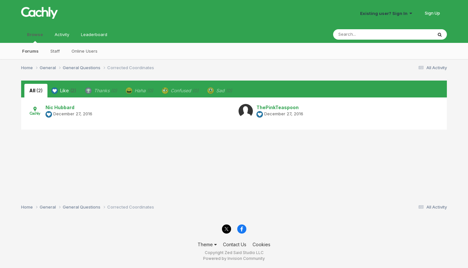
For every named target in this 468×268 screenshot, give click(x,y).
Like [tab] (63, 90)
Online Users (85, 51)
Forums (30, 51)
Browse (35, 37)
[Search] (365, 34)
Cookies (261, 244)
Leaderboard (94, 34)
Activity (62, 34)
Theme (207, 244)
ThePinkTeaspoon (277, 107)
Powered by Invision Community (234, 258)
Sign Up (432, 13)
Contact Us (234, 244)
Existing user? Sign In (386, 13)
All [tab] (36, 90)
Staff (55, 51)
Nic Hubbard (60, 107)
